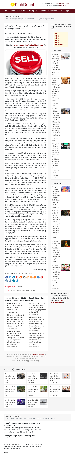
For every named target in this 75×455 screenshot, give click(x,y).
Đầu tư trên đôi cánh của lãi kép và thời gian (33, 389)
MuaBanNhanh (60, 3)
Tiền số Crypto (64, 11)
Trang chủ (8, 16)
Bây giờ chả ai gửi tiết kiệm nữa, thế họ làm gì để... (10, 402)
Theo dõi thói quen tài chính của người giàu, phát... (55, 377)
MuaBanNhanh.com (38, 354)
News (6, 452)
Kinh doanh (21, 11)
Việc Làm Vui (62, 5)
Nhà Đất (67, 3)
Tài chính (43, 11)
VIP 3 (57, 38)
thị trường (20, 290)
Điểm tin (12, 11)
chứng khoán (30, 290)
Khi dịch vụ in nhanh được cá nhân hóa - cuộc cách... (10, 377)
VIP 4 (57, 40)
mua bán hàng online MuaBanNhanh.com (27, 45)
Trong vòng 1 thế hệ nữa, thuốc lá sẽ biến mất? (33, 402)
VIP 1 (57, 34)
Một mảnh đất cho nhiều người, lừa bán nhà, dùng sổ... (10, 390)
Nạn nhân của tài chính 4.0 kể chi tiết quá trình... (55, 389)
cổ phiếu (13, 290)
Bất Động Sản (32, 11)
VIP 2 (57, 36)
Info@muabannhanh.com (12, 444)
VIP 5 (57, 42)
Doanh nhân (52, 11)
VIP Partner (59, 44)
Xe (70, 3)
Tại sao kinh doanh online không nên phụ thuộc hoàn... (32, 377)
